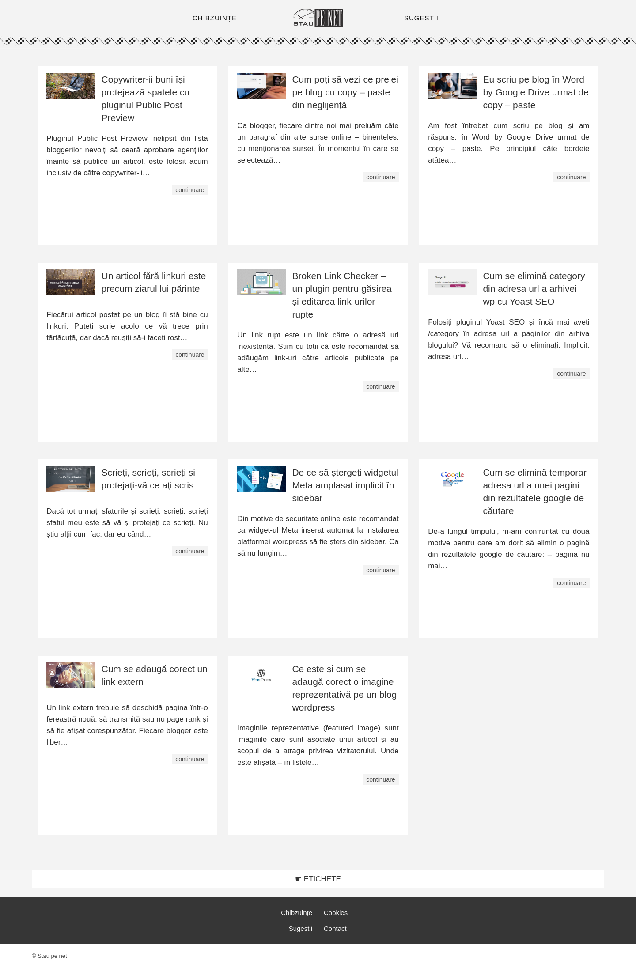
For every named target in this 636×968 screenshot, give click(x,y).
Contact (335, 928)
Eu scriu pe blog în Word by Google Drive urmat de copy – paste (535, 92)
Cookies (336, 912)
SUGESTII (421, 18)
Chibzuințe (296, 912)
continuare (189, 189)
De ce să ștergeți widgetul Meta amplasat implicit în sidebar (345, 485)
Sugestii (300, 928)
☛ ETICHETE (318, 879)
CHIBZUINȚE (215, 18)
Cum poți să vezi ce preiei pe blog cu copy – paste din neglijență (345, 92)
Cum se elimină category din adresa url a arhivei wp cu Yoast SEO (534, 288)
